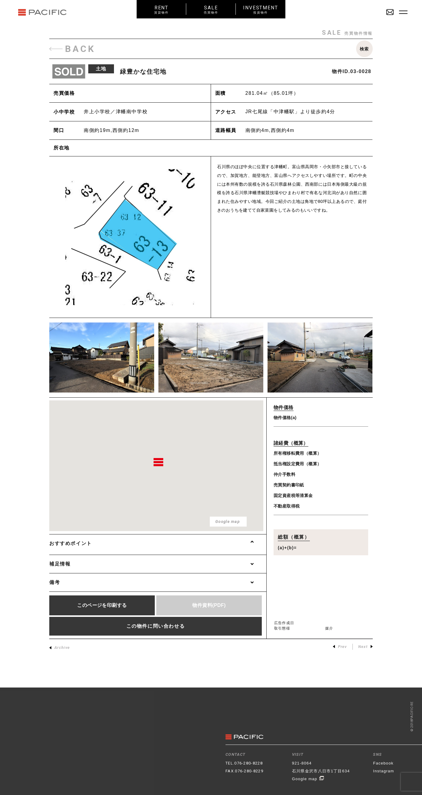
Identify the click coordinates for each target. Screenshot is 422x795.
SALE (211, 9)
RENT (161, 9)
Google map (308, 779)
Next (365, 647)
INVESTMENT (260, 9)
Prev (340, 647)
